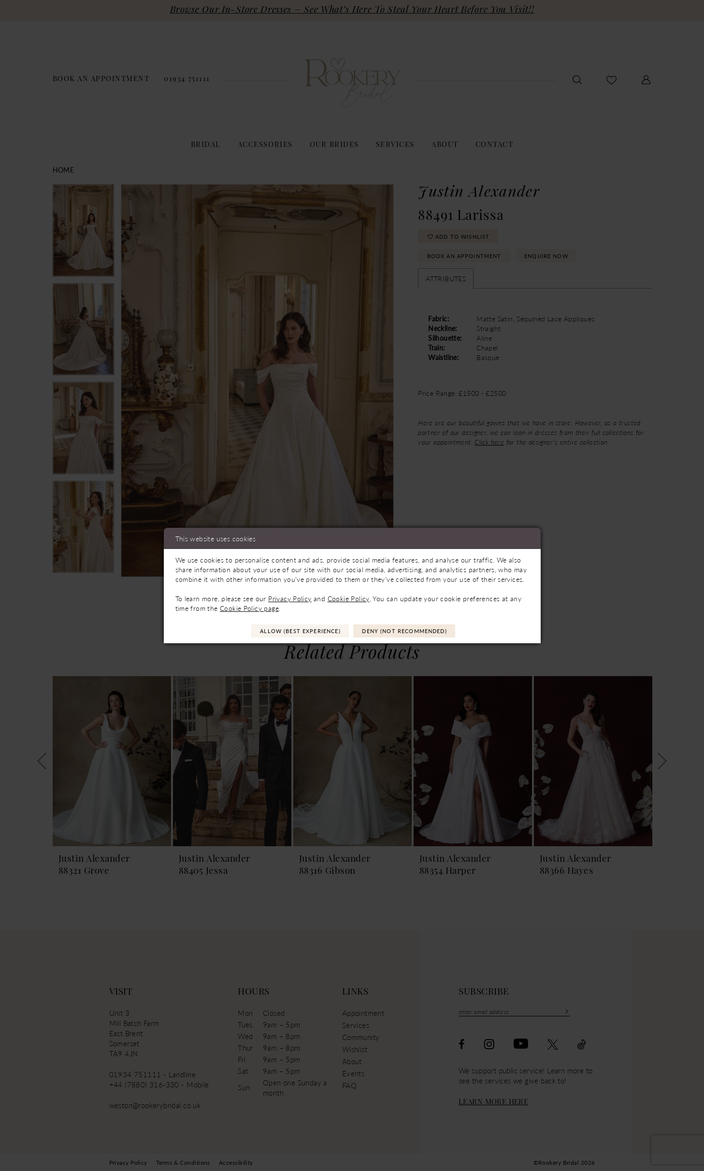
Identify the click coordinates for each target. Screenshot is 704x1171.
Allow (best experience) (285, 631)
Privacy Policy (289, 597)
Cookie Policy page (249, 606)
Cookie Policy (349, 597)
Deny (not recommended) (418, 631)
